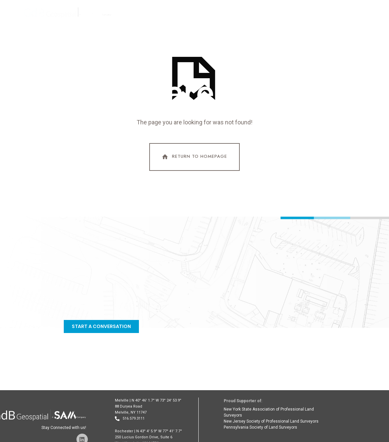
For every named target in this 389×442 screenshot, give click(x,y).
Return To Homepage (194, 156)
